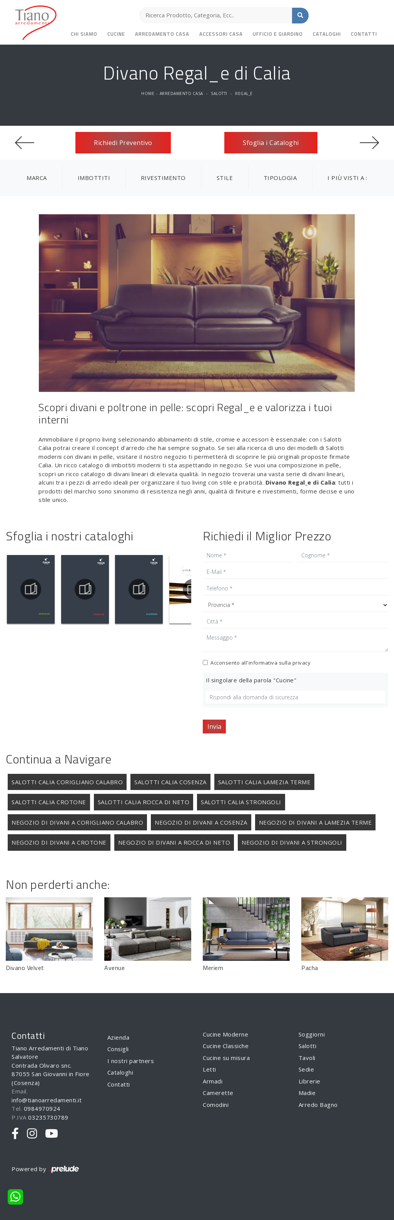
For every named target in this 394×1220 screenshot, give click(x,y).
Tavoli (307, 1058)
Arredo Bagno (318, 1104)
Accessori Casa (221, 34)
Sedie (306, 1069)
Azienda (118, 1037)
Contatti (364, 34)
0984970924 (42, 1108)
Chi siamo (84, 34)
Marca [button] (37, 178)
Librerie (310, 1081)
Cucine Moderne (225, 1034)
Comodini (216, 1104)
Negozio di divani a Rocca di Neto (174, 842)
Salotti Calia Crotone (49, 802)
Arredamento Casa (162, 34)
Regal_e (244, 93)
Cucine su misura (226, 1058)
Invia (214, 726)
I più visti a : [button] (347, 178)
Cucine (116, 34)
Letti (209, 1069)
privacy (301, 662)
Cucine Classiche (226, 1046)
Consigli (118, 1049)
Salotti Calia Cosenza (170, 782)
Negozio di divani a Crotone (59, 842)
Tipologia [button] (280, 178)
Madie (307, 1093)
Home (147, 93)
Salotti (219, 93)
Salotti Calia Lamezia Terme (264, 782)
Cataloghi (327, 34)
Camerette (218, 1093)
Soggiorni (312, 1034)
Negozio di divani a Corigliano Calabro (77, 822)
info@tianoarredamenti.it (47, 1100)
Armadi (212, 1081)
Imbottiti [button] (94, 178)
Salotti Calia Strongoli (241, 802)
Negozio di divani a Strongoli (292, 842)
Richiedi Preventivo (123, 142)
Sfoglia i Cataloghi (271, 142)
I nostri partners (130, 1061)
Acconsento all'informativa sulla (260, 662)
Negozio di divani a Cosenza (201, 822)
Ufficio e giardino (278, 34)
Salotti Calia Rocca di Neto (144, 802)
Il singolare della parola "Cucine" (251, 680)
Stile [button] (225, 178)
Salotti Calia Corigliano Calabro (67, 782)
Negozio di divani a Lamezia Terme (315, 822)
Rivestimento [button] (163, 178)
